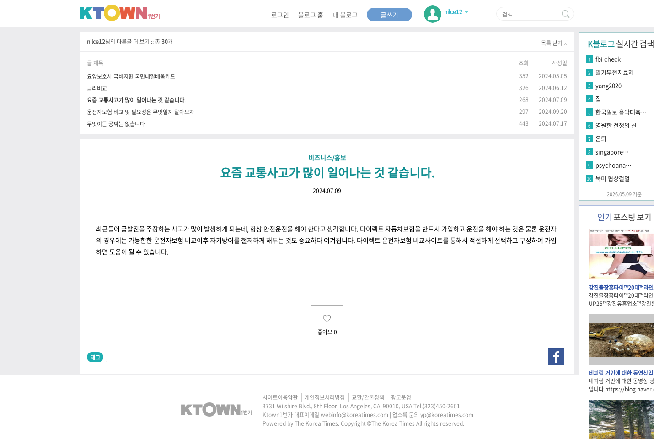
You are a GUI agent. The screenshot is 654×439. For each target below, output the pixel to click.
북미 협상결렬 (612, 178)
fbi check (608, 58)
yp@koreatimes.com (446, 415)
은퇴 (600, 138)
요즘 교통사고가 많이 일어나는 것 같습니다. (136, 100)
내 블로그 (345, 14)
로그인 (280, 14)
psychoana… (613, 165)
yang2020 (608, 85)
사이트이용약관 (280, 397)
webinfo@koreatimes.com (354, 415)
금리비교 (97, 88)
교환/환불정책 (368, 397)
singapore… (612, 151)
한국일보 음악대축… (621, 111)
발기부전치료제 (614, 72)
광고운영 (401, 397)
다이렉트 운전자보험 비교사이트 (400, 240)
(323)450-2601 (441, 406)
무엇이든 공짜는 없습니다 (116, 124)
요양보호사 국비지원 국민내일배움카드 (131, 76)
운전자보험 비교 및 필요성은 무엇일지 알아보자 (140, 112)
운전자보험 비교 (175, 240)
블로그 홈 (310, 14)
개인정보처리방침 (325, 397)
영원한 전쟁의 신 (616, 125)
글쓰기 (389, 14)
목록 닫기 (554, 43)
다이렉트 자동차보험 (387, 228)
